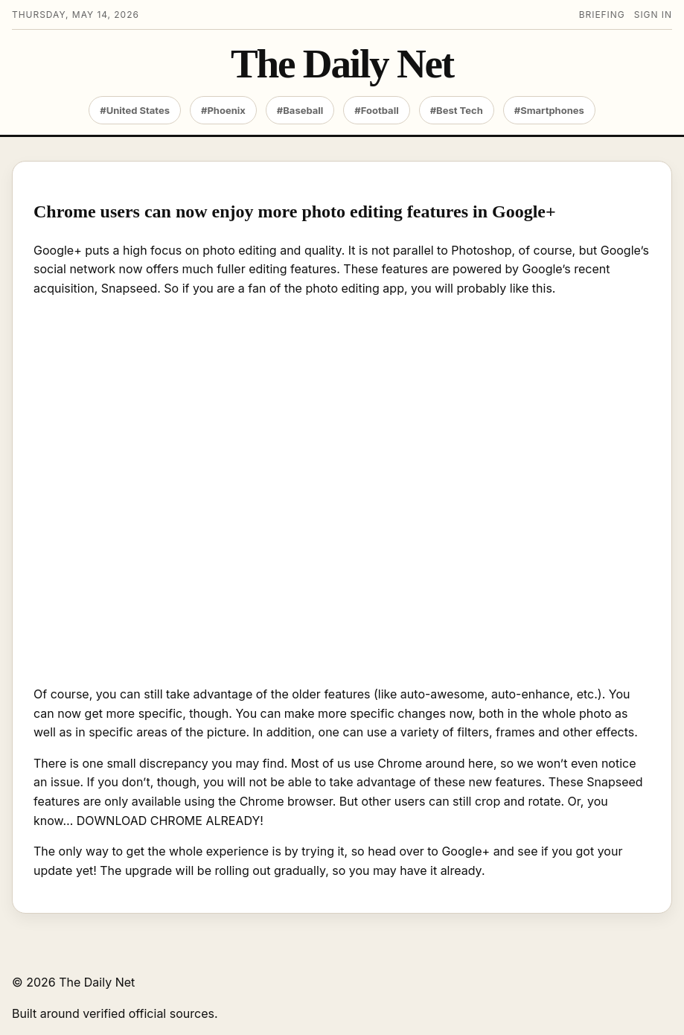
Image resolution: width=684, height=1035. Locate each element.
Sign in (653, 14)
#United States (135, 110)
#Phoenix (223, 110)
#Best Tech (456, 110)
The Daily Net (342, 64)
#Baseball (300, 110)
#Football (376, 110)
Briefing (602, 14)
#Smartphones (549, 110)
